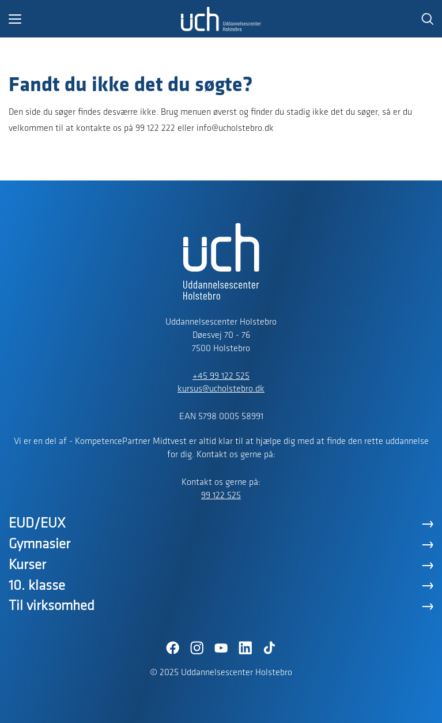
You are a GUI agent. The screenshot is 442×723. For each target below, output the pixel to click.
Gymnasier (39, 544)
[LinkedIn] (245, 648)
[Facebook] (173, 648)
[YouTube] (221, 648)
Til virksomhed (52, 606)
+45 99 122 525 (221, 376)
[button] (95, 19)
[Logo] (221, 19)
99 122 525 (221, 495)
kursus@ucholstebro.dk (221, 389)
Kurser (27, 565)
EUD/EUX (37, 524)
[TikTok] (270, 648)
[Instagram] (197, 648)
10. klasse (37, 586)
